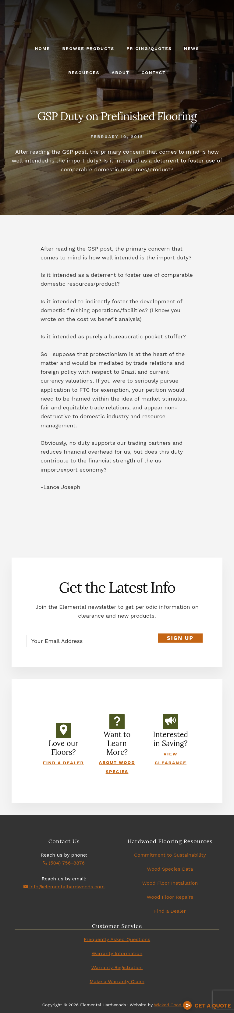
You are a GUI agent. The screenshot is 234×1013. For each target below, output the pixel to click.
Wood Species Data (170, 869)
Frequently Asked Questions (117, 939)
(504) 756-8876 (63, 863)
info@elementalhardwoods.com (64, 887)
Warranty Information (117, 953)
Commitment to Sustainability (170, 855)
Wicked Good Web (173, 1004)
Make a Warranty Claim (117, 981)
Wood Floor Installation (170, 883)
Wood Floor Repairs (170, 897)
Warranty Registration (117, 967)
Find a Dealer (63, 762)
